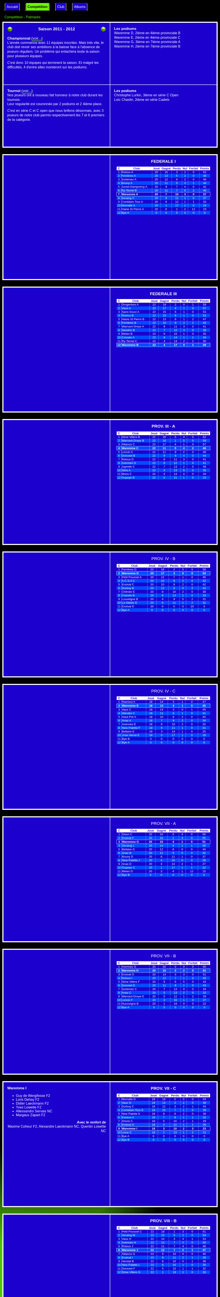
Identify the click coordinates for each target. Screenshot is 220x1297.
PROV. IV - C (163, 691)
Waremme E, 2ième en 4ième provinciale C (147, 37)
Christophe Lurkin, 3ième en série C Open (146, 95)
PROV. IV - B (163, 558)
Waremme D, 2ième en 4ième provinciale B (147, 33)
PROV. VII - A (163, 823)
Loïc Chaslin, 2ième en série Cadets (141, 99)
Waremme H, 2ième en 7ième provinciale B (147, 46)
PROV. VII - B (163, 956)
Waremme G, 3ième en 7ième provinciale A (147, 42)
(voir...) (36, 38)
